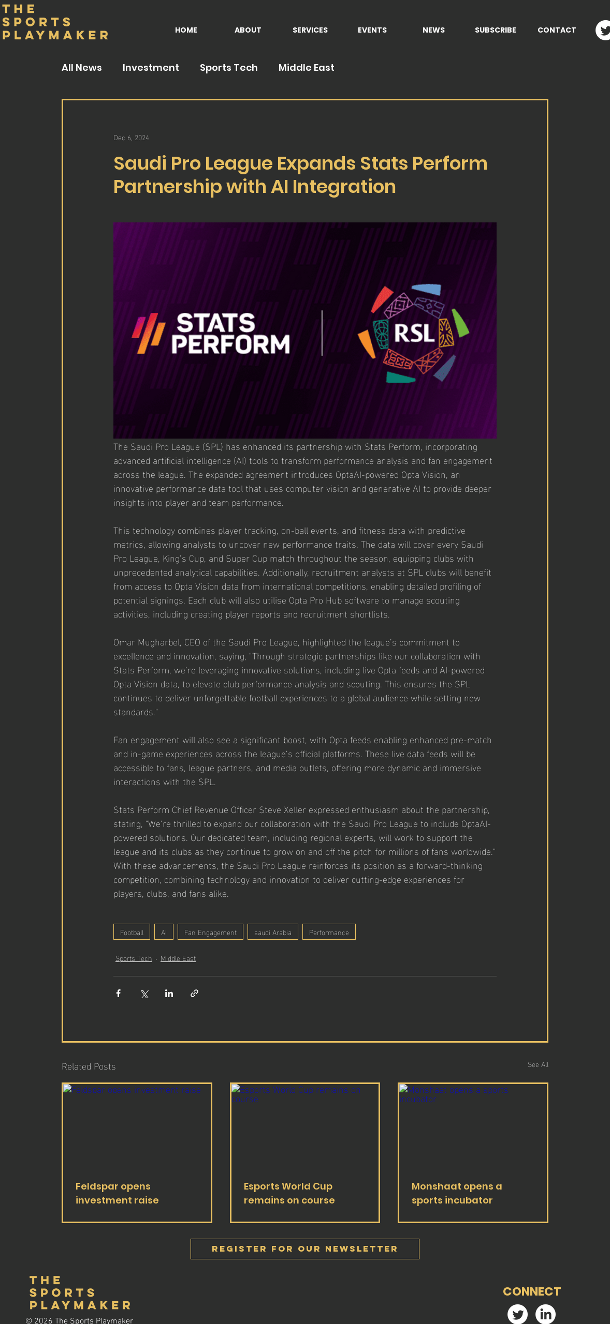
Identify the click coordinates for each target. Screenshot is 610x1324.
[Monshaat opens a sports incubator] (473, 1125)
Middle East (307, 67)
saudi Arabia (273, 931)
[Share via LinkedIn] (169, 993)
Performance (329, 931)
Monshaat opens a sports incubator (457, 1193)
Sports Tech (229, 67)
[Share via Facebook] (118, 993)
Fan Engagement (210, 931)
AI (164, 931)
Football (131, 931)
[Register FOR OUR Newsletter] (305, 1249)
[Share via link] (194, 993)
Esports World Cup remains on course (289, 1193)
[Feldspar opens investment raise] (137, 1125)
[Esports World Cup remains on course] (305, 1125)
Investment (151, 67)
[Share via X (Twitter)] (144, 993)
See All (538, 1064)
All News (82, 67)
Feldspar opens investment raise (117, 1193)
